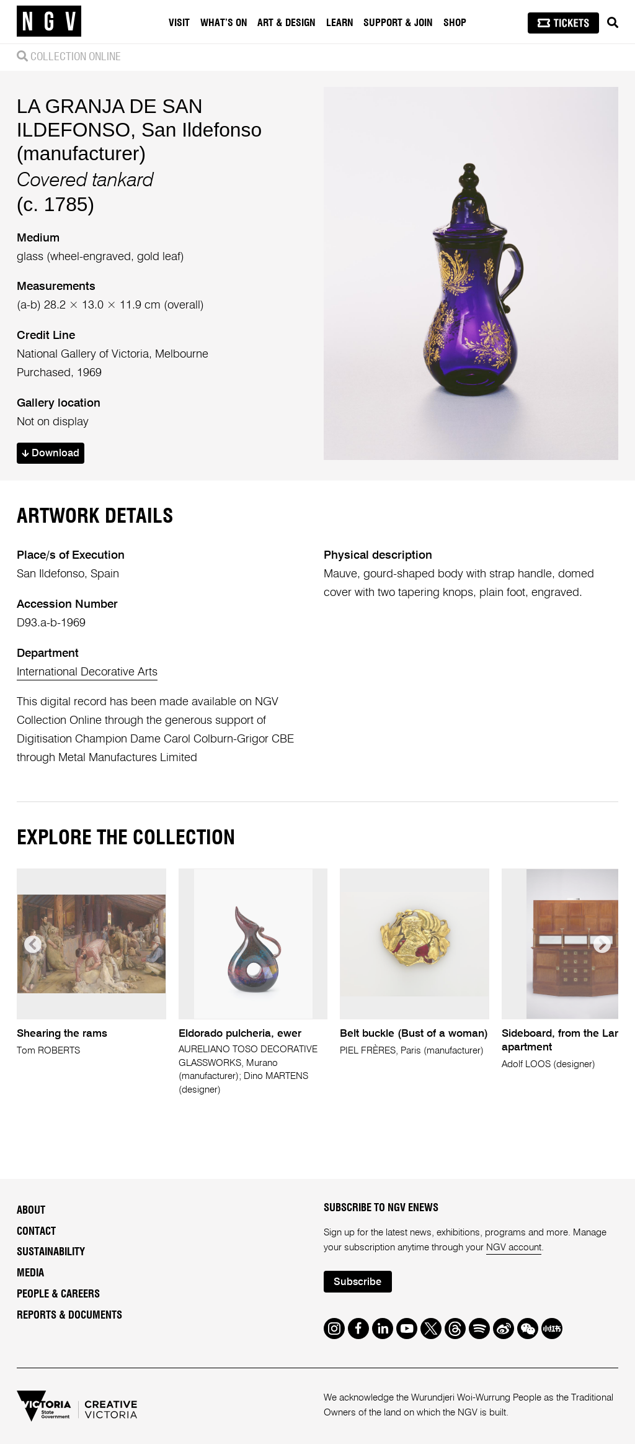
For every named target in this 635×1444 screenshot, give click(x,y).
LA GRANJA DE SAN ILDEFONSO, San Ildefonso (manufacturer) (139, 130)
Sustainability (51, 1252)
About (31, 1211)
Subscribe (357, 1282)
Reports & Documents (69, 1315)
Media (30, 1273)
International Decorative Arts (87, 672)
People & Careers (58, 1294)
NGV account (513, 1247)
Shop (454, 23)
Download (50, 453)
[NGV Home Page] (49, 22)
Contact (36, 1232)
